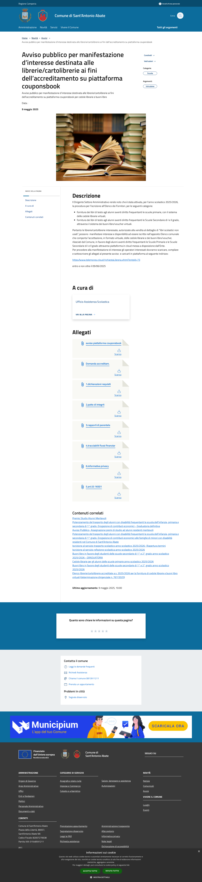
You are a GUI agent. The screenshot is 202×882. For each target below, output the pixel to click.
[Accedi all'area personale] (169, 3)
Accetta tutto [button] (90, 871)
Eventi (146, 810)
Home (24, 38)
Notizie (146, 781)
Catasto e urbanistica (70, 791)
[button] (101, 877)
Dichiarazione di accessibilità (115, 846)
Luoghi (146, 805)
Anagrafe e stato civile (70, 781)
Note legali (107, 841)
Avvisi (44, 38)
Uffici (21, 791)
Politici (22, 801)
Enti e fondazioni (27, 796)
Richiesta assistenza (69, 841)
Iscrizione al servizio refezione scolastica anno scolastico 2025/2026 (108, 550)
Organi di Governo (27, 781)
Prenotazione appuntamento (73, 826)
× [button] (199, 851)
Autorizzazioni (108, 786)
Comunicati (148, 786)
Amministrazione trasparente (116, 826)
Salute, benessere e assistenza (116, 780)
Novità (35, 38)
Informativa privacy (111, 836)
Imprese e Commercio (70, 786)
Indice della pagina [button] (33, 191)
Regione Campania (27, 3)
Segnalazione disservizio (71, 831)
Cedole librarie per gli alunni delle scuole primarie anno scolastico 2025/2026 (113, 561)
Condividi (150, 55)
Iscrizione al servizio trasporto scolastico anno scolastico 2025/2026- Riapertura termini (119, 546)
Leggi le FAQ (66, 836)
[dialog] (101, 865)
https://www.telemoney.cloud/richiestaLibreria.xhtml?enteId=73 (106, 260)
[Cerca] (180, 15)
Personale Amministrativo (31, 806)
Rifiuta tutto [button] (112, 871)
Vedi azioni (150, 61)
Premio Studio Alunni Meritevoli (89, 518)
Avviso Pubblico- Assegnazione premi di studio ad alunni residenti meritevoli (112, 530)
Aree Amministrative (28, 786)
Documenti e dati (27, 811)
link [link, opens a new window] (128, 865)
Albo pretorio (108, 831)
